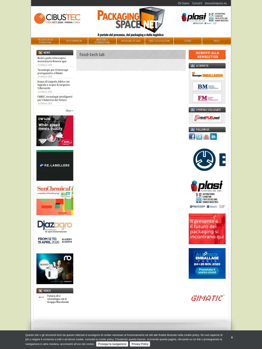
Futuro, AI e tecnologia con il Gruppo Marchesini (52, 299)
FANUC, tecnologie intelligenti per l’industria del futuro (54, 98)
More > (69, 110)
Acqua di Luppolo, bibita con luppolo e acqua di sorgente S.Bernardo (53, 85)
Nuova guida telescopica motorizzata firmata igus (52, 59)
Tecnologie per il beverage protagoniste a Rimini (52, 71)
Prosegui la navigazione (112, 344)
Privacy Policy (140, 344)
